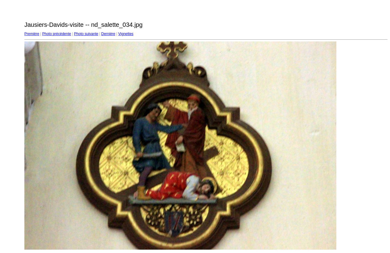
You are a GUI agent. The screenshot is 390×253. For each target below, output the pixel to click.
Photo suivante (86, 34)
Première (31, 34)
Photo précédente (56, 34)
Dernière (108, 34)
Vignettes (125, 34)
